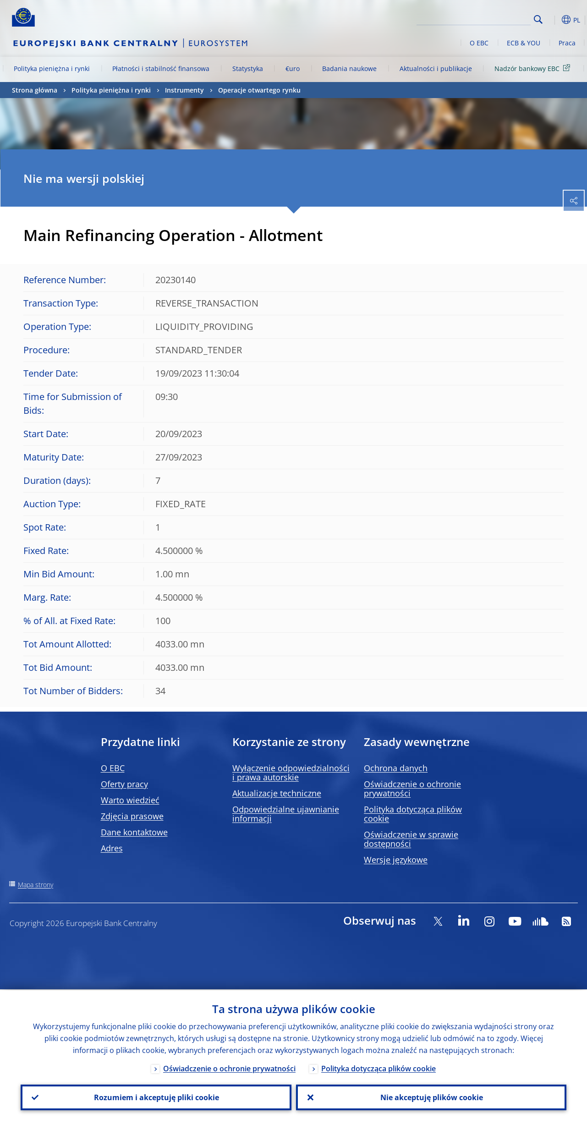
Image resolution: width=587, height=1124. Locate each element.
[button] (553, 19)
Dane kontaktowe (134, 832)
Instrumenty (184, 90)
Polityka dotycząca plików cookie (413, 814)
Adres (112, 848)
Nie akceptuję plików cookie (431, 1097)
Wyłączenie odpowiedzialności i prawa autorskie (291, 772)
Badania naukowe (349, 68)
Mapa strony (35, 884)
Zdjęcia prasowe (132, 816)
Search (538, 19)
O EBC (479, 42)
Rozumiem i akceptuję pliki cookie (156, 1097)
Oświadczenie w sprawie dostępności (411, 839)
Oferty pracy (124, 784)
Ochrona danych (396, 767)
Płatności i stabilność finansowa (160, 68)
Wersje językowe (396, 859)
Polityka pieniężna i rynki (52, 68)
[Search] (485, 18)
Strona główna (34, 90)
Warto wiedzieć (130, 800)
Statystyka (247, 68)
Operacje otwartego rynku (259, 90)
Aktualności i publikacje (436, 68)
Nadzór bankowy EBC (533, 68)
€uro (292, 68)
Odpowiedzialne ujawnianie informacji (285, 814)
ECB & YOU (523, 42)
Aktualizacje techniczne (276, 793)
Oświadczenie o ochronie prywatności (412, 789)
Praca (567, 42)
